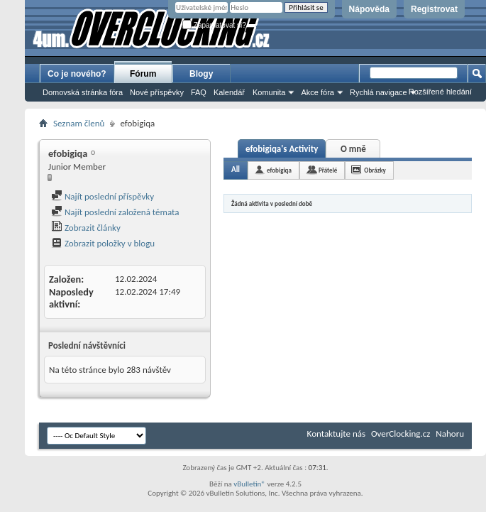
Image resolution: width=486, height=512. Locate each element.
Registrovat (434, 9)
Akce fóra (317, 92)
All (235, 169)
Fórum (143, 74)
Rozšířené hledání (440, 91)
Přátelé (328, 170)
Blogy (201, 74)
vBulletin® (249, 484)
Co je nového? (77, 74)
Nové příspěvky (157, 92)
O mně (353, 148)
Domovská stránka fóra (83, 92)
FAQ (198, 92)
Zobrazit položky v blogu (103, 243)
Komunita (269, 92)
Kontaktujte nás (336, 433)
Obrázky (375, 170)
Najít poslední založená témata (115, 212)
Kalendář (229, 92)
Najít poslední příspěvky (102, 196)
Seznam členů (78, 123)
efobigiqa (279, 170)
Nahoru (450, 433)
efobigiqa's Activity (281, 148)
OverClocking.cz (400, 433)
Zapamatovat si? (214, 25)
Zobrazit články (86, 227)
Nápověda (369, 9)
